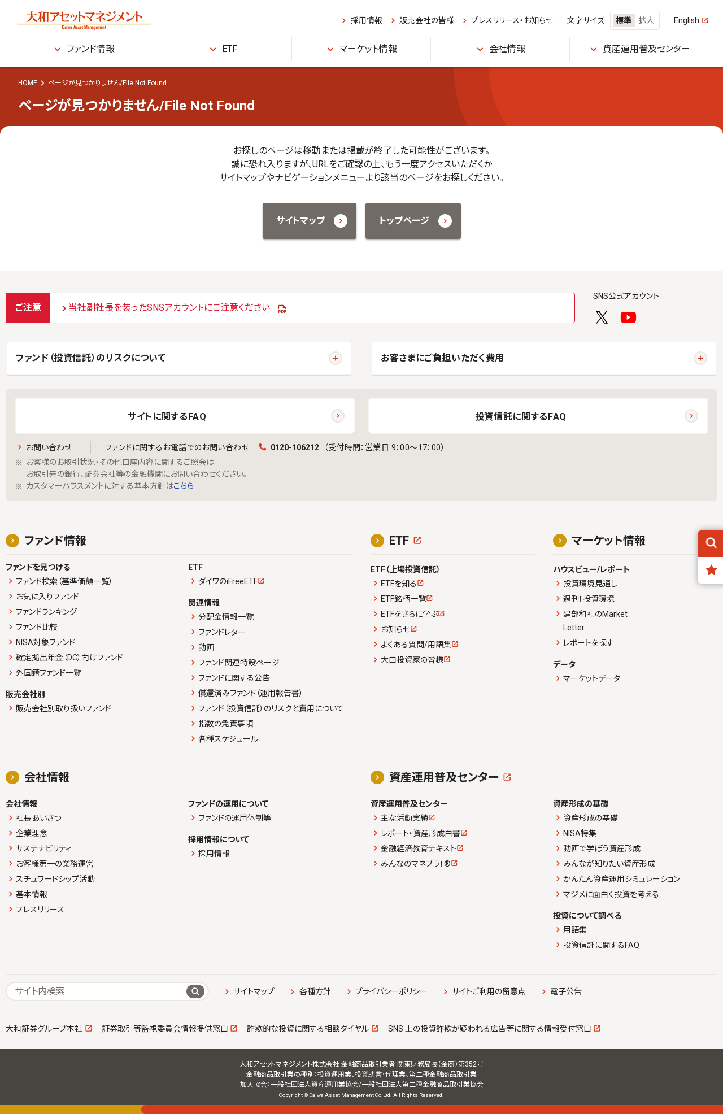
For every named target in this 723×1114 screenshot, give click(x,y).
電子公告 (566, 991)
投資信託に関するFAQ (521, 416)
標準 (623, 20)
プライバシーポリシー (391, 991)
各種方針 (315, 991)
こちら (183, 485)
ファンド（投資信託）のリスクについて (91, 358)
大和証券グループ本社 (44, 1028)
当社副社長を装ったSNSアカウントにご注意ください (169, 307)
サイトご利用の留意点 (489, 991)
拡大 (646, 20)
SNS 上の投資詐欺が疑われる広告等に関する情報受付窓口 (489, 1028)
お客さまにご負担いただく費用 (442, 358)
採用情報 (366, 20)
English (686, 20)
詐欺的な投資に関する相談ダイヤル (308, 1028)
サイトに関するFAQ (167, 416)
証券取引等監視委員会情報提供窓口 (165, 1028)
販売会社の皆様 (426, 20)
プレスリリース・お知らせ (512, 20)
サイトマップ (254, 991)
